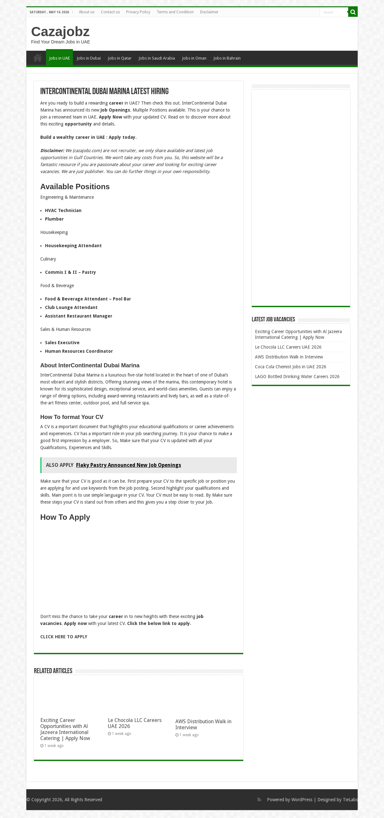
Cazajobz (60, 31)
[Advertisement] (138, 568)
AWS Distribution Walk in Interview (289, 356)
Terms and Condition (175, 12)
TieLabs (350, 799)
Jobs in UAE (59, 58)
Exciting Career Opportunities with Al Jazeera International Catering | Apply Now (65, 729)
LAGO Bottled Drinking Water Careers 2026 (297, 376)
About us (86, 12)
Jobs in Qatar (120, 58)
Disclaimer (209, 12)
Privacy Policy (138, 12)
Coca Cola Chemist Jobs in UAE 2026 (290, 366)
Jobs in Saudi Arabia (157, 58)
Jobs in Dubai (89, 58)
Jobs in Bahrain (227, 58)
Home (37, 57)
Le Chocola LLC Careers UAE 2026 (288, 347)
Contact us (110, 12)
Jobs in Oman (194, 58)
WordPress (301, 799)
